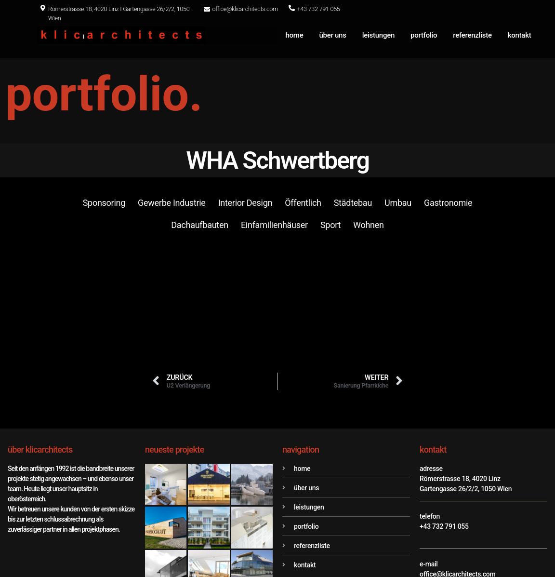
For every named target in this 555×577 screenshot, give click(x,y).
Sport (330, 225)
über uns (332, 35)
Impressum (538, 545)
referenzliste (472, 35)
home (295, 35)
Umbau (397, 203)
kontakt (519, 35)
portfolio (423, 35)
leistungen (378, 35)
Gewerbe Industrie (172, 203)
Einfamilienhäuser (274, 225)
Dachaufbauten (199, 225)
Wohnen (368, 225)
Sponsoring (104, 203)
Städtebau (353, 203)
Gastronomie (448, 203)
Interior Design (245, 203)
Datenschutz (479, 545)
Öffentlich (303, 203)
